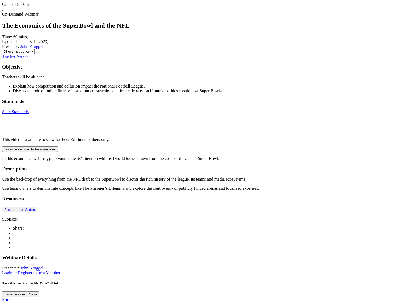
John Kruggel (32, 46)
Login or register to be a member (30, 149)
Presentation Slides (19, 210)
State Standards (15, 111)
